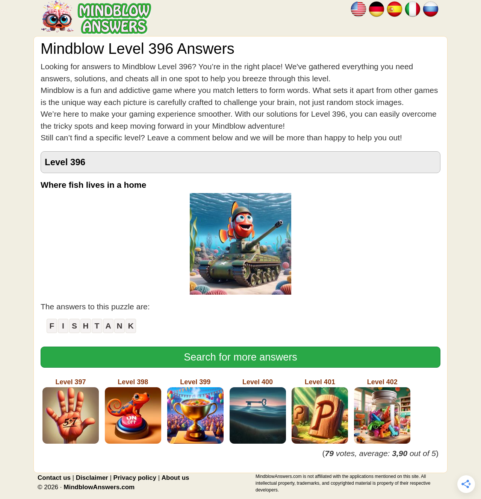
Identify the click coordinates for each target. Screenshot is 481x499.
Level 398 (133, 411)
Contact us (54, 477)
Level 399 (195, 411)
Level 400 (258, 411)
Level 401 (320, 411)
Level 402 (382, 411)
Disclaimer (92, 477)
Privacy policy (134, 477)
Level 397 (70, 411)
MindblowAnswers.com (99, 487)
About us (175, 477)
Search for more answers (240, 357)
